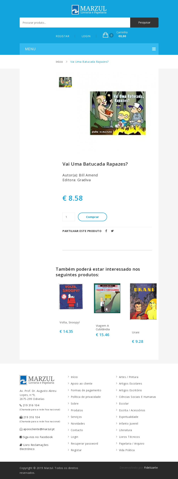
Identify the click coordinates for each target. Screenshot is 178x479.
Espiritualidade (128, 417)
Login (74, 437)
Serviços (76, 417)
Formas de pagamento (86, 390)
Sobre (75, 403)
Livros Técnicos (129, 437)
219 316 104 (40, 407)
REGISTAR (62, 36)
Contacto (77, 430)
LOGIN (86, 36)
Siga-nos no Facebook (36, 437)
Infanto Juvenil (128, 423)
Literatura (125, 430)
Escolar (124, 403)
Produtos (77, 410)
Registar (76, 450)
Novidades (78, 423)
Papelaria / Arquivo (131, 443)
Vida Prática (127, 450)
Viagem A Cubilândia (103, 327)
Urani (135, 332)
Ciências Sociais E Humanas (137, 397)
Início (59, 61)
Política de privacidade (86, 397)
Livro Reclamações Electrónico (34, 447)
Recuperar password (84, 443)
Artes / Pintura (128, 377)
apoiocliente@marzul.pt (37, 429)
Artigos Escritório (130, 390)
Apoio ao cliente (82, 383)
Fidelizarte (151, 467)
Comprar (92, 217)
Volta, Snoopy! (70, 322)
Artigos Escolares (130, 383)
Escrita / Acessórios (132, 410)
